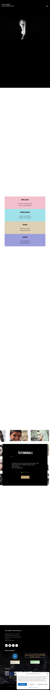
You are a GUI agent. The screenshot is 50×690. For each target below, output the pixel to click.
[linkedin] (6, 645)
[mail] (13, 645)
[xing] (9, 645)
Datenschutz (31, 687)
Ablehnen (32, 684)
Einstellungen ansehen (42, 684)
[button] (47, 673)
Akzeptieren (22, 684)
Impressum (36, 687)
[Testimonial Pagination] (21, 472)
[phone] (16, 645)
